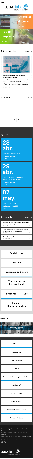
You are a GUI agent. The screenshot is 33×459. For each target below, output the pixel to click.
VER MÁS (21, 26)
